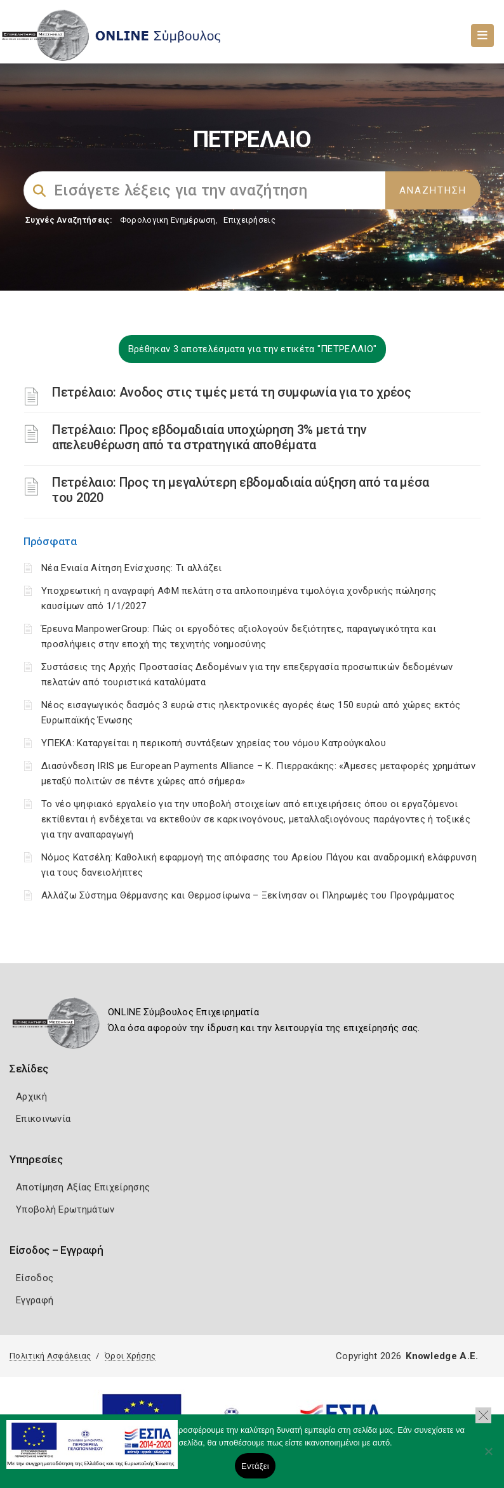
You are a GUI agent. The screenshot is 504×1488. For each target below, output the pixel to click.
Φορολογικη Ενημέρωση (168, 220)
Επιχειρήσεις (249, 220)
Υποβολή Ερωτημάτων (65, 1209)
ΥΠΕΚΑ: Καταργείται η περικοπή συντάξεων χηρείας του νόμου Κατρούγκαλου (213, 743)
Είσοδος (34, 1278)
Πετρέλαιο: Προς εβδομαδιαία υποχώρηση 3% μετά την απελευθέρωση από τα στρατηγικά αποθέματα (209, 437)
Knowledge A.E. (442, 1356)
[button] (483, 1415)
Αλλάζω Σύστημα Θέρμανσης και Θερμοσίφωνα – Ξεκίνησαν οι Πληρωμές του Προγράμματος (247, 895)
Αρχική (31, 1096)
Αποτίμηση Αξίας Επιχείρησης (83, 1187)
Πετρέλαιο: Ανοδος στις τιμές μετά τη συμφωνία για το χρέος (231, 392)
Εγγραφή (34, 1300)
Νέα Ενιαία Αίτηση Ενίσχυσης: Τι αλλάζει (131, 568)
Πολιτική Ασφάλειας (50, 1355)
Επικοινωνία (43, 1118)
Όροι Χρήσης (130, 1355)
